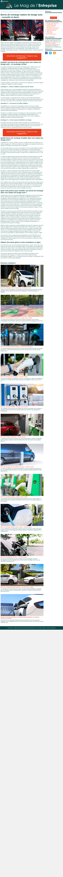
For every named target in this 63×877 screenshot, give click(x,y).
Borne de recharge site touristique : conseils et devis (14, 376)
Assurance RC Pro (50, 26)
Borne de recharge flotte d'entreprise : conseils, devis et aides (16, 318)
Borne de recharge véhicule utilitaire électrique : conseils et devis (17, 467)
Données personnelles (51, 627)
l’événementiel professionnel (52, 44)
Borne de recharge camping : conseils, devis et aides (14, 497)
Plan (37, 627)
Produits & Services (26, 11)
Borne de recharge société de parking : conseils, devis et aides (17, 346)
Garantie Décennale (51, 25)
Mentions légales (42, 627)
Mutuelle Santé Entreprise (52, 23)
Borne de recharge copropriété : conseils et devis (13, 437)
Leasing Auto (49, 32)
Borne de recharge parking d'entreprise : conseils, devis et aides (17, 587)
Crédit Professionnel (51, 30)
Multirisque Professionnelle (52, 28)
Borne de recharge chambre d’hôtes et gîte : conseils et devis (16, 527)
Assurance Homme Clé (51, 29)
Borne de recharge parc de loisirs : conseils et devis (14, 557)
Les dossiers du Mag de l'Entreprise (13, 11)
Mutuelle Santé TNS (51, 24)
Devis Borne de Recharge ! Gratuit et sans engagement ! (22, 57)
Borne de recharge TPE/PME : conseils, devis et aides (14, 406)
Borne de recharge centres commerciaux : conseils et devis (16, 288)
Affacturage (49, 31)
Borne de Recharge (34, 11)
